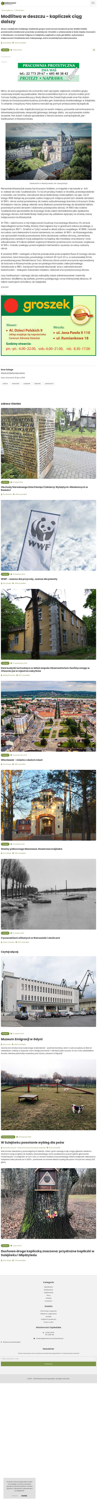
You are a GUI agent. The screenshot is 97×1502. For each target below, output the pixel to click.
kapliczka (37, 502)
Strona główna (7, 10)
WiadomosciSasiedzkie (12, 1461)
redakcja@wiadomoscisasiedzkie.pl (49, 1457)
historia (5, 502)
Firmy (49, 1414)
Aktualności (19, 10)
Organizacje (48, 1411)
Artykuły (48, 1417)
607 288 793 (49, 1453)
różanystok (15, 502)
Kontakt (48, 1435)
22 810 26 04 (49, 1451)
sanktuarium (49, 502)
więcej (15, 1496)
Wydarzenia (48, 1409)
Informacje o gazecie (49, 1430)
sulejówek (27, 502)
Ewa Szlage (7, 43)
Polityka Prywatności (48, 1438)
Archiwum (48, 1420)
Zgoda (24, 1496)
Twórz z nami (48, 1441)
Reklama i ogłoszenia (49, 1432)
